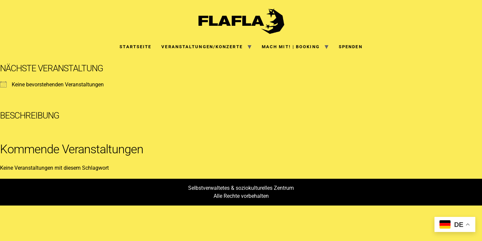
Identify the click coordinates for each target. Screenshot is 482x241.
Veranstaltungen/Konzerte (201, 46)
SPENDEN (351, 46)
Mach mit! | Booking (291, 46)
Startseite (135, 46)
